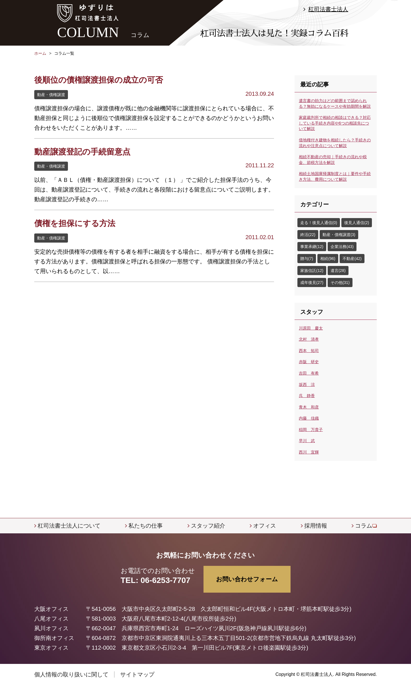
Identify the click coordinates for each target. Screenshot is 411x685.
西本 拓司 (309, 350)
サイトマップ (137, 674)
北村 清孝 (309, 339)
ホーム (40, 53)
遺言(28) (338, 270)
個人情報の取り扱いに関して (71, 674)
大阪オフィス (51, 609)
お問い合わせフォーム (247, 579)
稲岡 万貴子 (311, 429)
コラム (363, 526)
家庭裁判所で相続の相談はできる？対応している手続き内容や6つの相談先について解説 (335, 123)
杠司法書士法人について (69, 526)
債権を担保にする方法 (74, 223)
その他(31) (340, 282)
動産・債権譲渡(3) (339, 234)
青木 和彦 (309, 407)
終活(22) (307, 234)
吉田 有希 (309, 373)
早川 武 (307, 440)
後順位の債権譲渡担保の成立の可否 (98, 80)
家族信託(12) (311, 270)
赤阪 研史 (309, 361)
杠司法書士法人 (328, 9)
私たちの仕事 (145, 526)
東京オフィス (51, 648)
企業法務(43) (342, 246)
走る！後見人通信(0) (318, 222)
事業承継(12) (311, 246)
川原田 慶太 (311, 328)
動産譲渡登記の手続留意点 (82, 151)
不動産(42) (352, 258)
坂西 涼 (307, 384)
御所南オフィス (54, 638)
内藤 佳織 (309, 418)
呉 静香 (307, 395)
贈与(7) (306, 258)
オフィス (264, 526)
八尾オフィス (51, 618)
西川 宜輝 (309, 452)
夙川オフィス (51, 628)
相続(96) (327, 258)
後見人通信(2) (356, 222)
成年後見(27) (311, 282)
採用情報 (315, 526)
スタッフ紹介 (208, 526)
